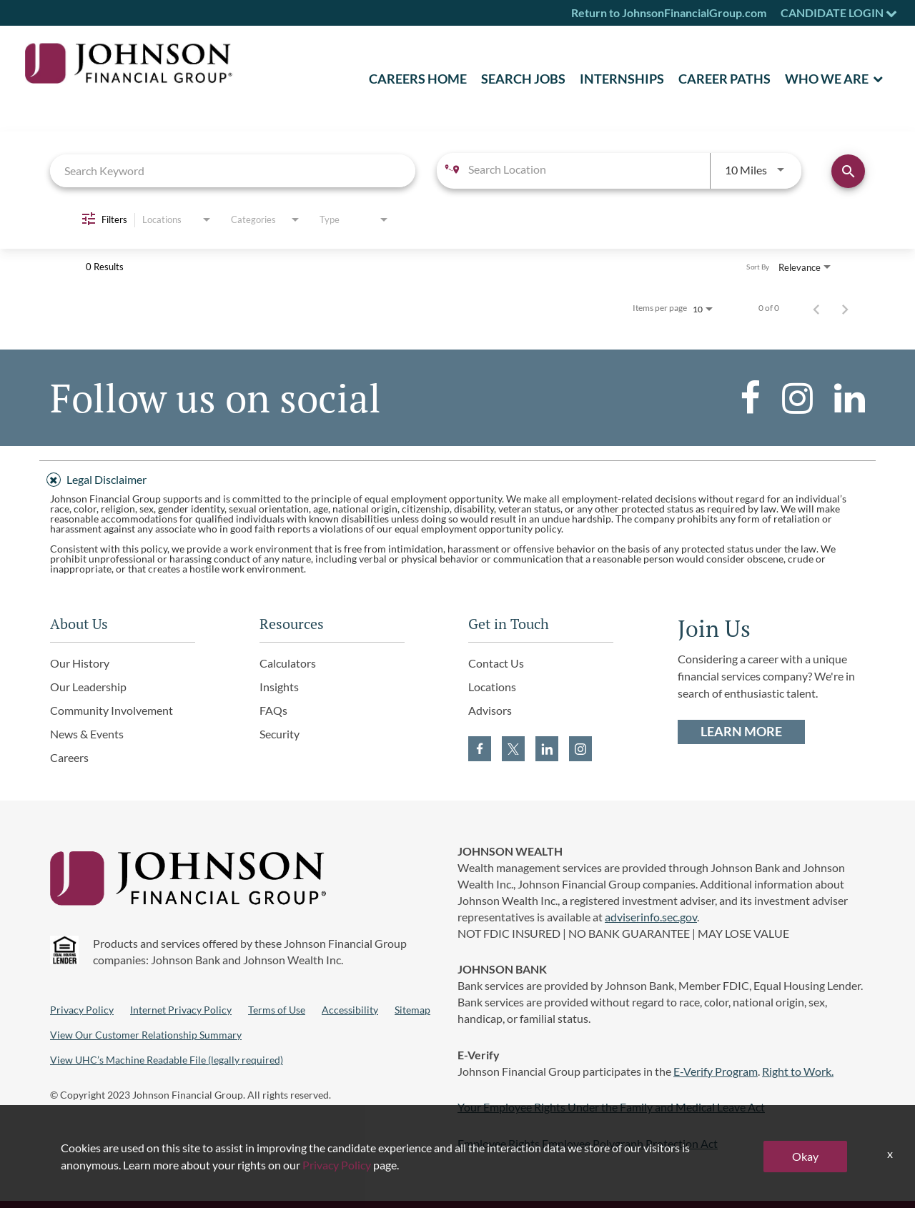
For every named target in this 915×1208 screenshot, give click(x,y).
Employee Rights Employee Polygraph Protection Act (588, 1143)
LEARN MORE (741, 732)
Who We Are (827, 78)
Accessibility (350, 1010)
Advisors (490, 710)
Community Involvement (111, 710)
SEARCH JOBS (523, 78)
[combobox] (232, 170)
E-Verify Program (715, 1071)
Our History (79, 663)
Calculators (287, 663)
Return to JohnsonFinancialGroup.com (668, 12)
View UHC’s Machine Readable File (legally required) (166, 1060)
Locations (492, 686)
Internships (622, 78)
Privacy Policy (82, 1010)
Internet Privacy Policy (181, 1010)
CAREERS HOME (418, 78)
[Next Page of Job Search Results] (845, 308)
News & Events (87, 734)
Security (279, 734)
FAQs (273, 710)
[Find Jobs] (848, 171)
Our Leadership (88, 686)
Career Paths (724, 78)
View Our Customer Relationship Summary (146, 1035)
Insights (279, 686)
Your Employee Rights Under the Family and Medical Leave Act (611, 1107)
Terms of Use (276, 1010)
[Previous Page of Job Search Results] (816, 308)
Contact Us (496, 663)
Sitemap (412, 1010)
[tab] (457, 477)
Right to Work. (798, 1071)
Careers (69, 757)
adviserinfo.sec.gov (651, 917)
